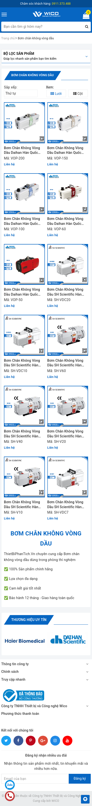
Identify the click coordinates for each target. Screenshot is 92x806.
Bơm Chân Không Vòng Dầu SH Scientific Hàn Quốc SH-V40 (22, 434)
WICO (55, 801)
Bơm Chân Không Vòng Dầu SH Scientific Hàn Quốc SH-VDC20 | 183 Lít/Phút (65, 292)
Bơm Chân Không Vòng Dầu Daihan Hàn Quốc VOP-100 (22, 221)
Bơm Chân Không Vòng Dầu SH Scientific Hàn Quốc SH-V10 (22, 505)
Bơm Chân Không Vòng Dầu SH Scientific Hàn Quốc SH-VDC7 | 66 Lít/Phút (65, 505)
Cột (78, 94)
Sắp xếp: (10, 87)
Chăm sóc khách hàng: (45, 3)
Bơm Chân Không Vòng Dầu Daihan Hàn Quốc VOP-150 (65, 151)
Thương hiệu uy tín (28, 620)
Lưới (56, 94)
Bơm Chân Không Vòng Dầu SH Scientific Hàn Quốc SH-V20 (65, 434)
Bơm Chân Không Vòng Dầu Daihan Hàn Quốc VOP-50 (22, 292)
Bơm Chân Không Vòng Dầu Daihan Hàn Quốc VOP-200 (22, 151)
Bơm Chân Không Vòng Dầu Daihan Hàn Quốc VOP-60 (65, 221)
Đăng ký (80, 778)
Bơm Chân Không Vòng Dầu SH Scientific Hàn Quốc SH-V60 (65, 363)
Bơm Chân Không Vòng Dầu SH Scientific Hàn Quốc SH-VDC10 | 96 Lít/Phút (22, 363)
